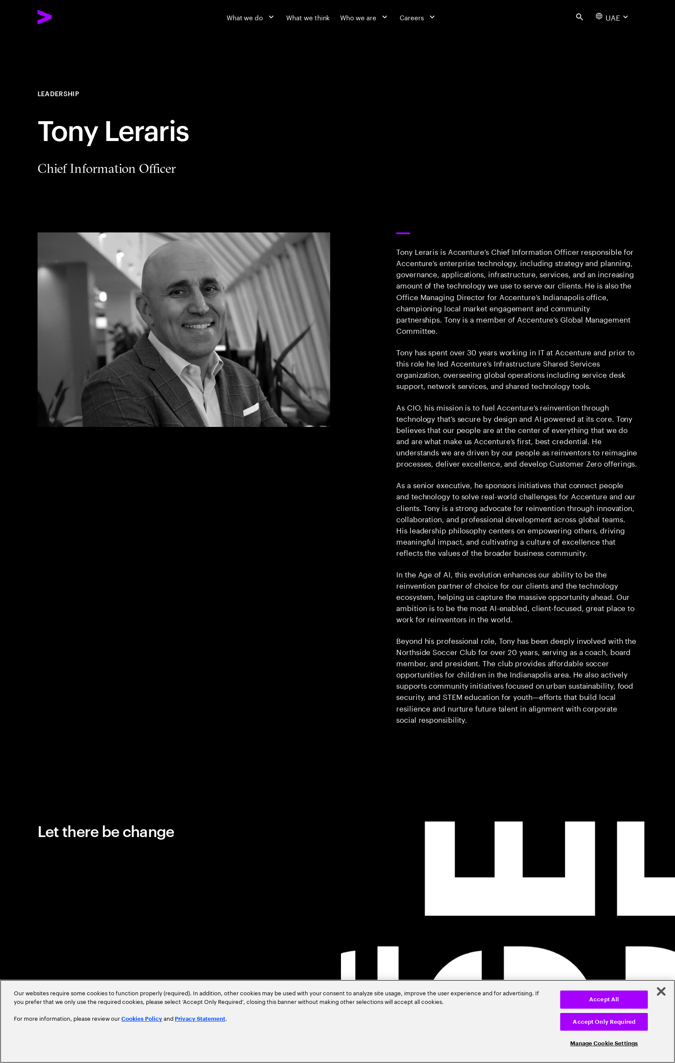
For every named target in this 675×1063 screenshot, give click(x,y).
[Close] (661, 991)
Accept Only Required (604, 1022)
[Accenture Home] (66, 17)
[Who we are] (365, 17)
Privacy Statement (200, 1019)
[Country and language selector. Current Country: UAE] (613, 17)
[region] (337, 1021)
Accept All (604, 999)
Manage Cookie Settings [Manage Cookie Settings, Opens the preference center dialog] (604, 1043)
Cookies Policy (141, 1019)
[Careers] (418, 17)
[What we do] (251, 17)
